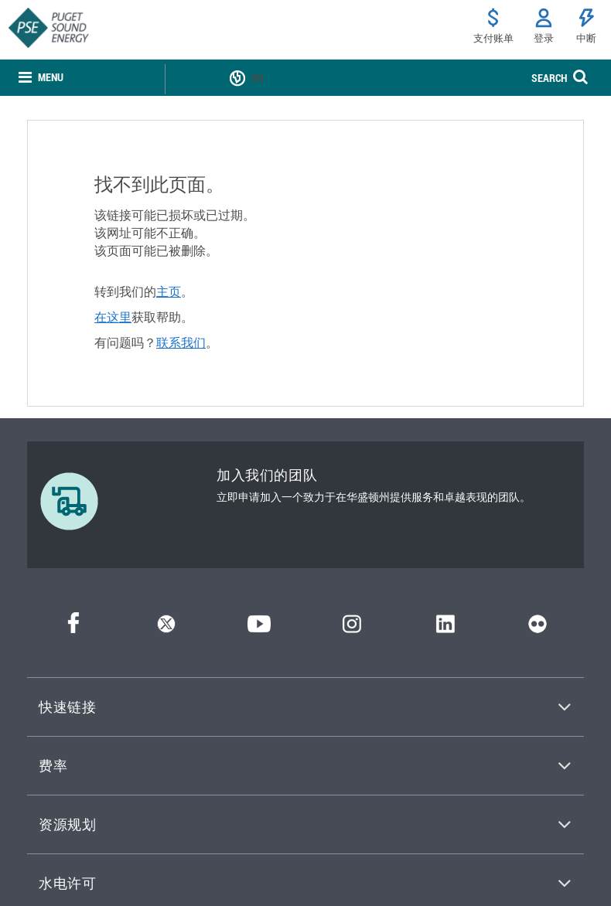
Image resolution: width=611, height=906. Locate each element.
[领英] (445, 628)
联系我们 (181, 342)
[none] (41, 78)
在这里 (112, 317)
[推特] (166, 628)
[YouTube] (259, 628)
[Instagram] (352, 628)
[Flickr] (537, 628)
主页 (168, 291)
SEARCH (549, 77)
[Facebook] (73, 628)
